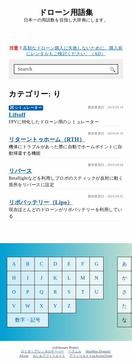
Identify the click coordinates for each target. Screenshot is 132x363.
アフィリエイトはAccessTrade (91, 355)
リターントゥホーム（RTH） (47, 139)
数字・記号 (27, 320)
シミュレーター (28, 108)
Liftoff (17, 115)
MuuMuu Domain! (98, 351)
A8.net (23, 355)
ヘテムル (75, 351)
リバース (20, 171)
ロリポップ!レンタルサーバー (42, 351)
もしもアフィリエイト (49, 355)
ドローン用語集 (66, 12)
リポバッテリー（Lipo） (41, 202)
